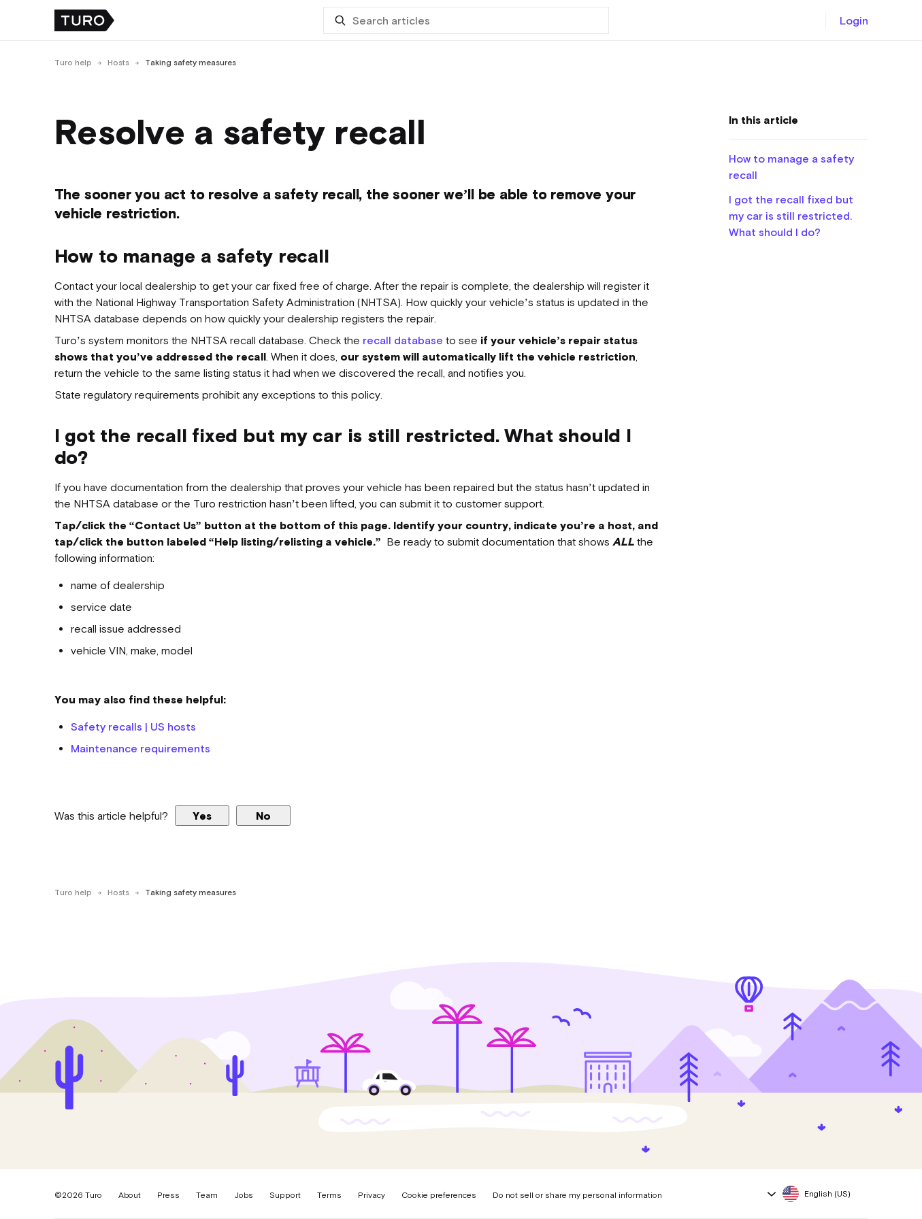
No (263, 815)
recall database (403, 340)
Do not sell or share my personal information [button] (577, 1195)
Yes (202, 815)
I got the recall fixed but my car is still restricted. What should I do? (791, 215)
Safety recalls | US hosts (133, 726)
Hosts (118, 62)
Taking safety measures (190, 62)
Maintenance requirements (140, 748)
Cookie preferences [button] (438, 1195)
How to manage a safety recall (791, 166)
